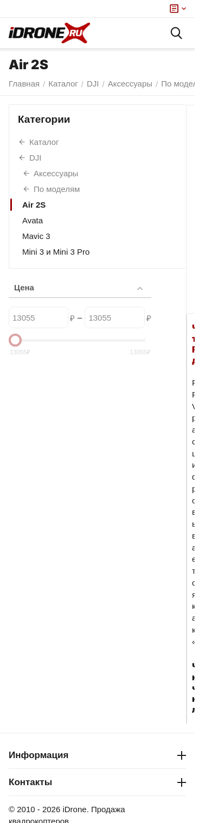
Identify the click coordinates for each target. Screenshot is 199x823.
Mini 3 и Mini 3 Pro (55, 251)
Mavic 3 (36, 236)
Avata (32, 220)
